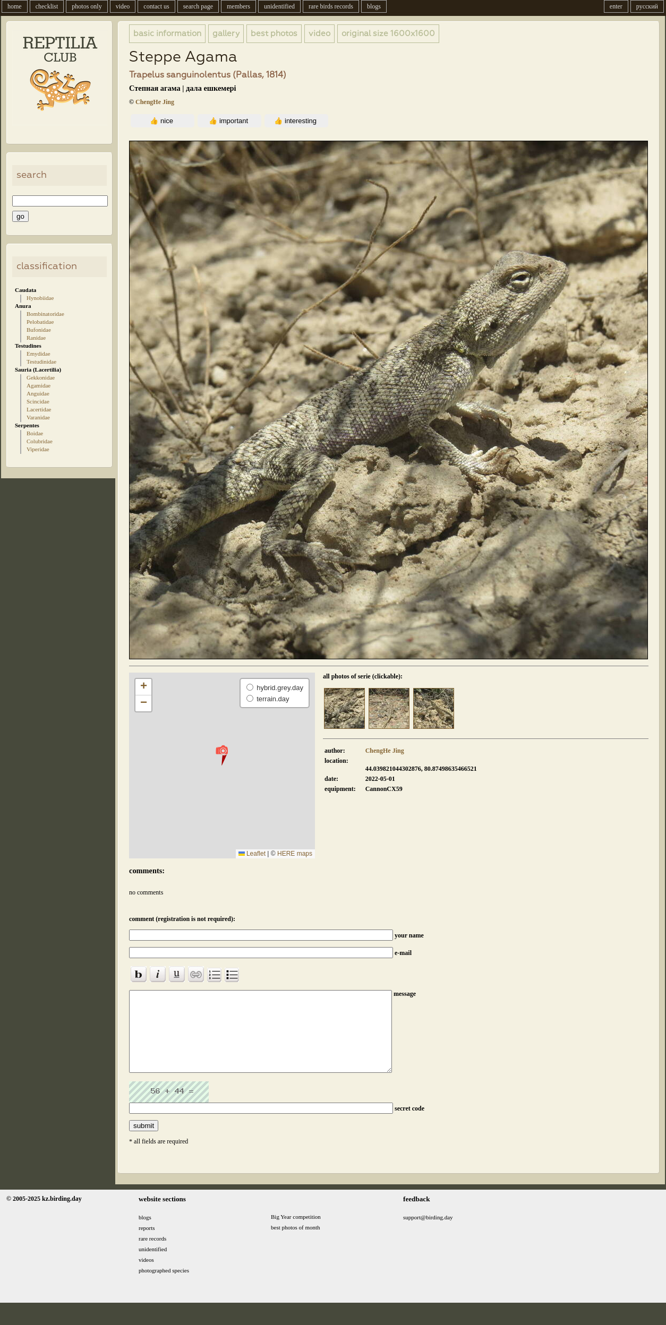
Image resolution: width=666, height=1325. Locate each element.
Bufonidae (39, 329)
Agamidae (38, 385)
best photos (274, 34)
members (238, 6)
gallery (226, 34)
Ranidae (36, 337)
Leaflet (252, 853)
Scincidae (38, 401)
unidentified (279, 6)
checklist (47, 6)
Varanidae (38, 417)
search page (198, 6)
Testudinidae (41, 361)
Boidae (35, 433)
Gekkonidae (41, 377)
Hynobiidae (40, 298)
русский (647, 6)
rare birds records (331, 6)
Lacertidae (39, 409)
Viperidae (38, 449)
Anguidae (38, 393)
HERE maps (294, 853)
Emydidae (38, 353)
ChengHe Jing (154, 102)
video (123, 6)
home (14, 6)
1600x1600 (388, 34)
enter (616, 6)
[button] (222, 754)
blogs (374, 6)
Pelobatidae (40, 322)
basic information (167, 34)
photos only (86, 6)
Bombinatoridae (45, 314)
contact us (156, 6)
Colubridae (40, 441)
